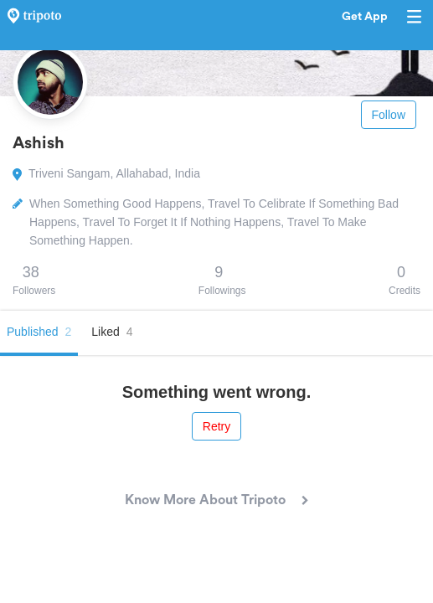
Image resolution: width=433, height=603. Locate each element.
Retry (216, 426)
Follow (388, 114)
